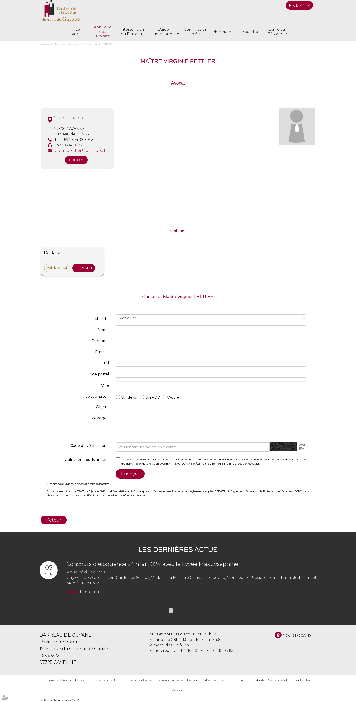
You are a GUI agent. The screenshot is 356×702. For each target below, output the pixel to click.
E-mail (100, 352)
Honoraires (223, 32)
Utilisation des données (85, 459)
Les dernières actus (178, 549)
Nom (102, 329)
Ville (105, 385)
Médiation (251, 32)
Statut (100, 318)
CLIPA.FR (301, 5)
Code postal (98, 374)
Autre (173, 397)
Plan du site (257, 680)
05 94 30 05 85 (220, 650)
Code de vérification (88, 445)
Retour (53, 520)
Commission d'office (195, 31)
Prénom (98, 341)
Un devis (129, 397)
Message (98, 418)
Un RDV (152, 397)
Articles (177, 690)
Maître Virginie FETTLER (98, 44)
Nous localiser (299, 635)
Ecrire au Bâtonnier (277, 31)
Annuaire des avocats (102, 31)
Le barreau (77, 31)
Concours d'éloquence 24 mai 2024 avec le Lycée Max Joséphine (152, 564)
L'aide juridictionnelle (163, 31)
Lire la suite (91, 592)
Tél (106, 363)
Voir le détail (57, 267)
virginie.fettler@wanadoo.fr (80, 150)
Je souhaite (96, 396)
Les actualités (301, 680)
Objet (101, 407)
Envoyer (130, 474)
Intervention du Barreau (131, 31)
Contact (76, 160)
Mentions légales (278, 680)
